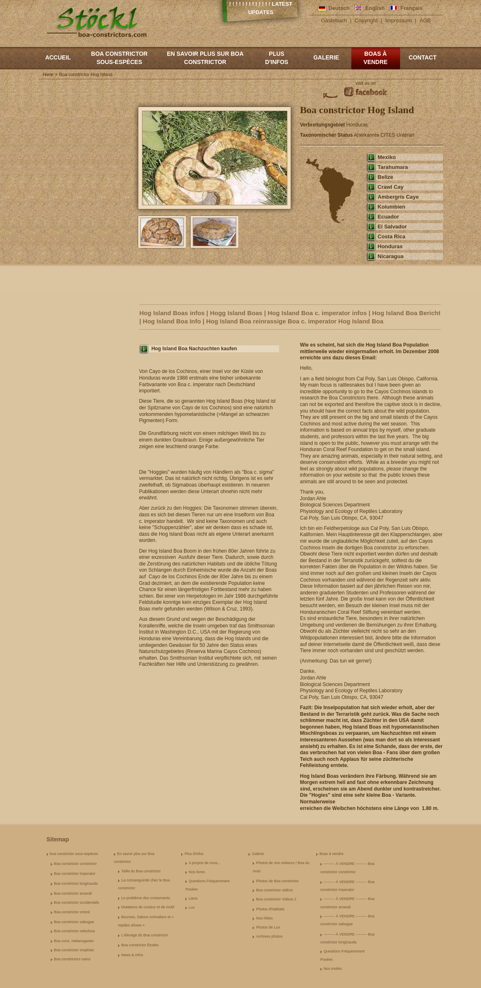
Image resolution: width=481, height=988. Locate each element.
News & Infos (132, 955)
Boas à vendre (375, 57)
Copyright (366, 20)
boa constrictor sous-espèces (119, 57)
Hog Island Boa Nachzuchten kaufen (194, 349)
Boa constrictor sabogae (74, 922)
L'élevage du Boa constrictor (144, 935)
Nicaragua (391, 256)
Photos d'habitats (270, 909)
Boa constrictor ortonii (72, 912)
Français (411, 8)
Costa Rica (391, 236)
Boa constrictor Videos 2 (276, 899)
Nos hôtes (264, 918)
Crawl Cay (391, 187)
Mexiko (387, 157)
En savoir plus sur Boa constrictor (205, 57)
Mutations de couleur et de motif (147, 907)
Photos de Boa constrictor (277, 881)
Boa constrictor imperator (75, 874)
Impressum (398, 20)
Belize (385, 177)
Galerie (326, 57)
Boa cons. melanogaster (74, 941)
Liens (193, 898)
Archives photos (269, 936)
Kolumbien (391, 207)
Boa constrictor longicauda (76, 883)
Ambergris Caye (398, 197)
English (375, 8)
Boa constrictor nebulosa (74, 931)
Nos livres (197, 872)
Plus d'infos (276, 57)
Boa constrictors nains (72, 959)
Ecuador (388, 217)
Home (48, 74)
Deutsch (339, 8)
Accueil (58, 57)
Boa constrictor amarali (73, 893)
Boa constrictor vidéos (274, 890)
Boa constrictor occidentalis (77, 902)
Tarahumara (393, 167)
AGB (425, 20)
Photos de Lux (268, 927)
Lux (192, 907)
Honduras (390, 246)
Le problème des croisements (145, 898)
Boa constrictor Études (140, 945)
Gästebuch (334, 20)
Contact (422, 57)
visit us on (365, 83)
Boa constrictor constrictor (75, 864)
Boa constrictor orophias (74, 950)
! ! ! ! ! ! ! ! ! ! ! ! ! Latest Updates (260, 8)
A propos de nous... (205, 863)
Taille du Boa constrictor (141, 871)
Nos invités (333, 969)
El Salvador (392, 226)
